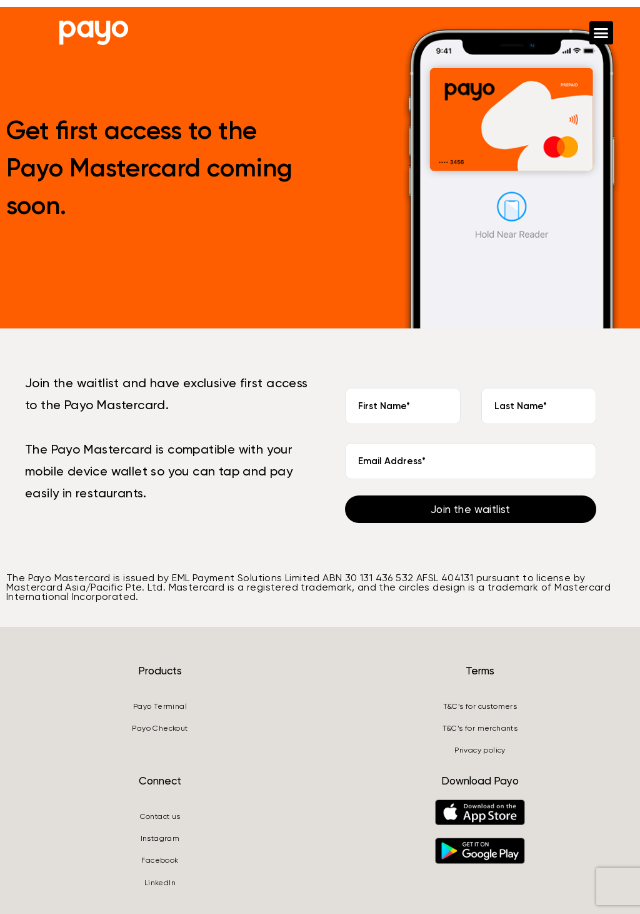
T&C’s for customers (480, 706)
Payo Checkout (160, 728)
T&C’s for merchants (480, 728)
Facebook (159, 860)
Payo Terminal (160, 706)
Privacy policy (480, 750)
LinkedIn (160, 882)
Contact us (160, 816)
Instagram (160, 838)
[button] (601, 33)
